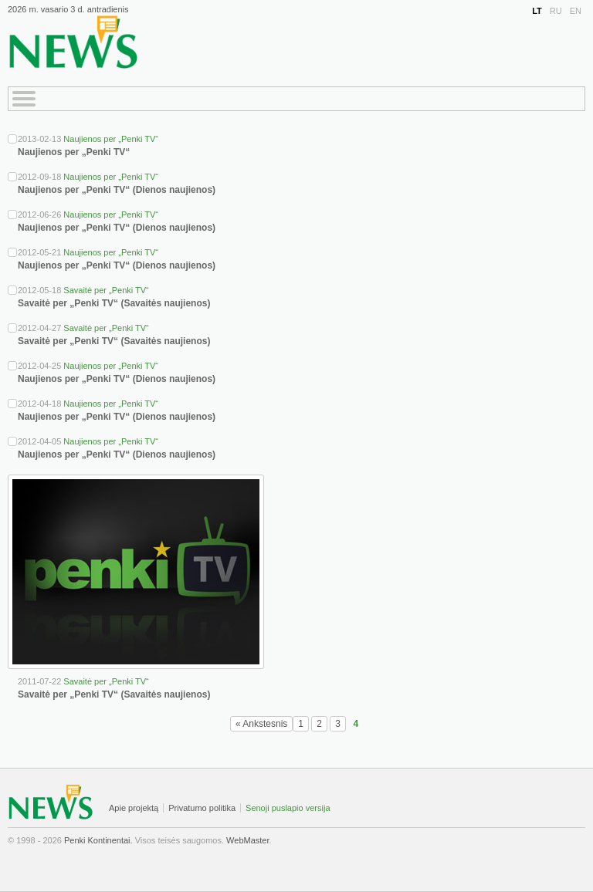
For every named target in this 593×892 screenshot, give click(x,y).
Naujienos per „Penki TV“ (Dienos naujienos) (116, 189)
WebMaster (247, 840)
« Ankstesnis (261, 723)
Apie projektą (133, 808)
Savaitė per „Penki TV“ (105, 290)
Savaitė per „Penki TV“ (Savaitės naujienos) (114, 303)
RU (556, 10)
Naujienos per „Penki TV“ (110, 139)
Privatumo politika (202, 808)
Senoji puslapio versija (288, 808)
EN (575, 10)
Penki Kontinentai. (98, 840)
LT (537, 10)
